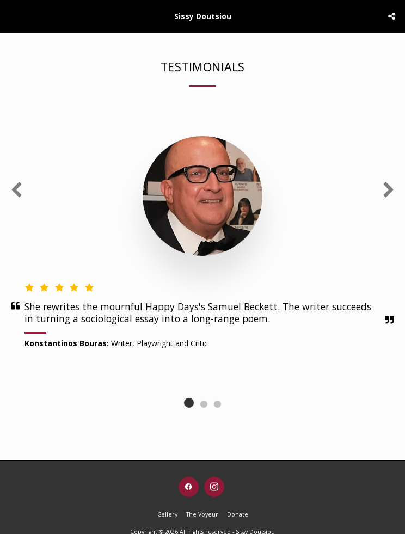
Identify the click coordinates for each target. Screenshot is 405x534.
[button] (12, 15)
